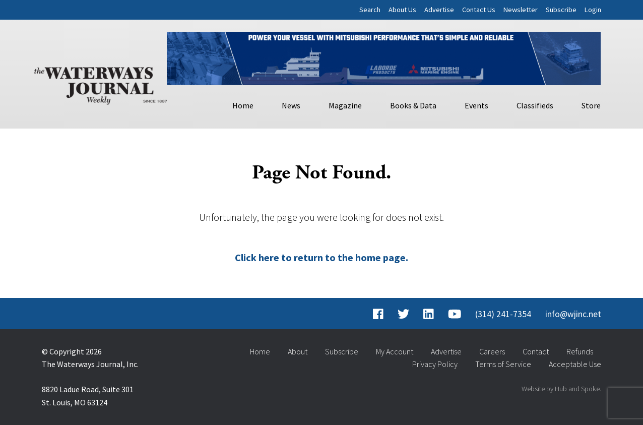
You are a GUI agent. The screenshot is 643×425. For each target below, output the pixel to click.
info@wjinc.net (573, 314)
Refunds (579, 351)
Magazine (345, 105)
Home (242, 105)
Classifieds (535, 105)
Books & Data (413, 105)
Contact (536, 351)
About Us (402, 9)
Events (476, 105)
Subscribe (561, 9)
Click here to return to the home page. (321, 257)
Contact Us (478, 9)
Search (369, 9)
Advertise (439, 9)
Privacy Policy (435, 364)
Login (593, 9)
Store (591, 105)
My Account (394, 351)
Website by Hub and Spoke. (561, 388)
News (291, 105)
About (297, 351)
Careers (492, 351)
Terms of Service (503, 364)
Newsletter (520, 9)
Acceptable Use (575, 364)
